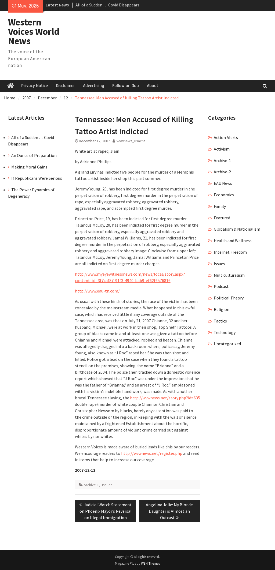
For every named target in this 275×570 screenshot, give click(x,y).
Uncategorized (227, 343)
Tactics (220, 321)
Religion (221, 309)
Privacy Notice (34, 86)
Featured (222, 217)
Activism (222, 149)
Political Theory (229, 298)
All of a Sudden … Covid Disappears (107, 5)
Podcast (221, 286)
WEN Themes (150, 563)
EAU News (223, 183)
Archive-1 (91, 484)
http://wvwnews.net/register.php (151, 453)
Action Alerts (226, 137)
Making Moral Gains (29, 167)
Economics (224, 194)
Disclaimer (65, 86)
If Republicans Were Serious (36, 178)
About (152, 86)
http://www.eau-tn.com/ (97, 291)
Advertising (93, 86)
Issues (107, 484)
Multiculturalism (229, 275)
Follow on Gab (125, 86)
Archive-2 (222, 171)
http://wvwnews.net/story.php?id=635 (165, 397)
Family (220, 206)
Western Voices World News (34, 31)
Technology (225, 332)
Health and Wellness (233, 240)
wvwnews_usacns (131, 140)
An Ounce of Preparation (34, 155)
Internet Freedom (230, 252)
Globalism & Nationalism (237, 229)
